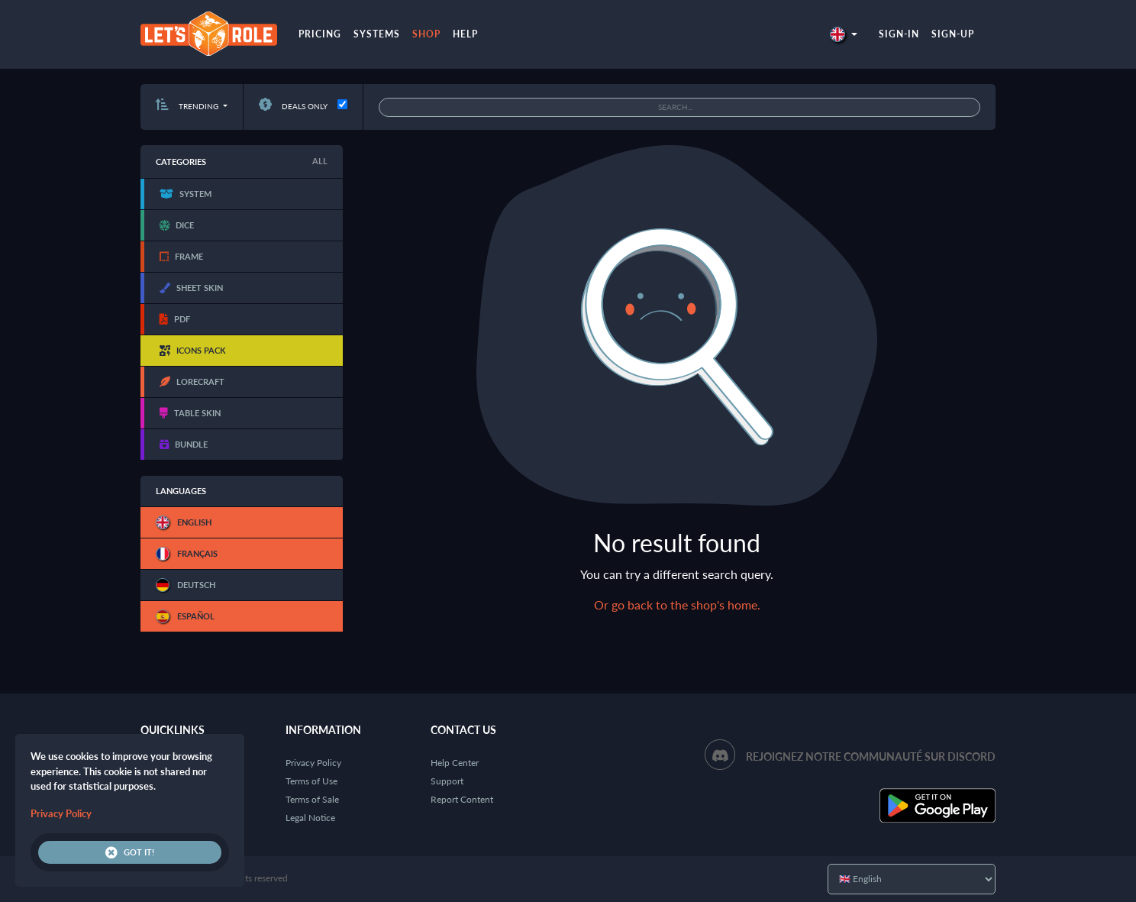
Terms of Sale (312, 799)
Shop (426, 34)
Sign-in (899, 34)
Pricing (320, 34)
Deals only (293, 106)
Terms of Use (311, 781)
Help (465, 34)
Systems (376, 34)
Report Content (462, 799)
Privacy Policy (313, 762)
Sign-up (952, 34)
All (320, 161)
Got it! (129, 852)
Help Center (455, 762)
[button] (843, 34)
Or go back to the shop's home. (677, 604)
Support (447, 781)
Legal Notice (310, 817)
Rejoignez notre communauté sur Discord (871, 756)
